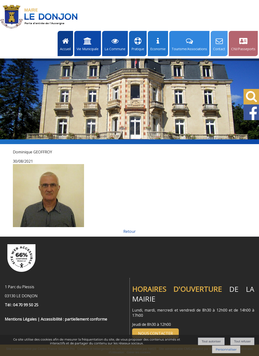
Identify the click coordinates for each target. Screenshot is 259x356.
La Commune (115, 49)
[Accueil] (39, 17)
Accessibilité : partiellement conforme (74, 319)
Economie (158, 49)
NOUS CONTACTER (155, 333)
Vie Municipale (88, 49)
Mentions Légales (21, 319)
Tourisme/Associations (189, 49)
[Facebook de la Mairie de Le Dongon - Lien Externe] (251, 119)
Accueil (65, 49)
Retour (129, 231)
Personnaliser (226, 349)
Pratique (137, 49)
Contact (219, 49)
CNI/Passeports (243, 49)
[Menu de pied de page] (9, 314)
